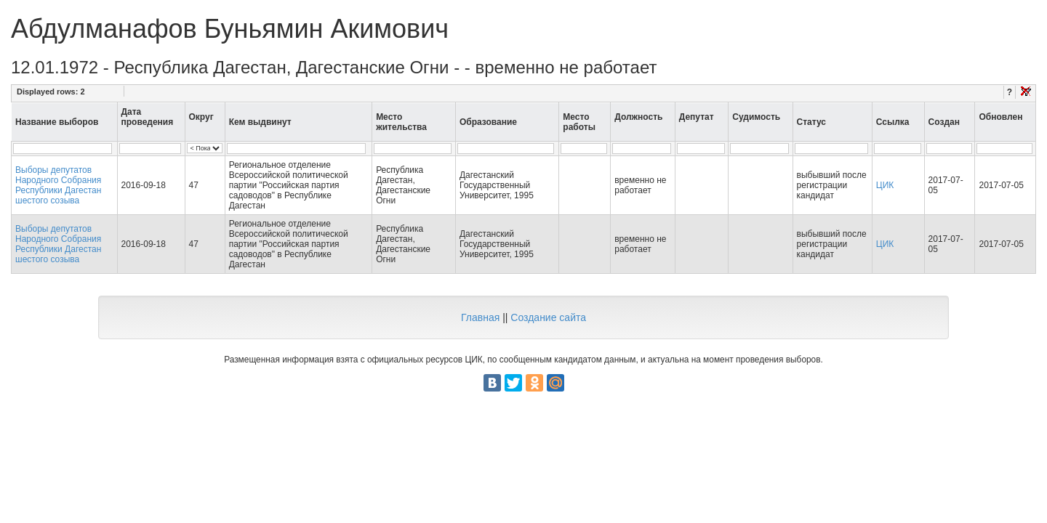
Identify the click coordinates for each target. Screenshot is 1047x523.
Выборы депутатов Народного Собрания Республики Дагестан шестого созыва (58, 185)
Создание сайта (548, 317)
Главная (480, 317)
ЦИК (885, 185)
